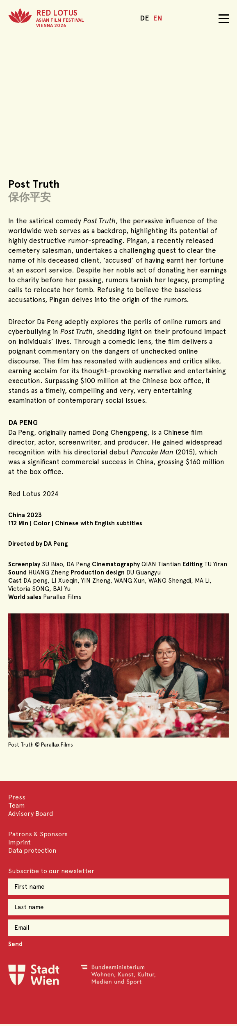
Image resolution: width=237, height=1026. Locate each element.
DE (144, 18)
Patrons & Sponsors (38, 834)
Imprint (19, 842)
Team (16, 805)
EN (157, 18)
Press (16, 797)
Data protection (32, 850)
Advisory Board (30, 813)
